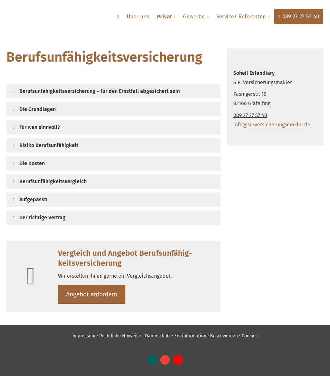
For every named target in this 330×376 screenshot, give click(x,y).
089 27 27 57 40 (250, 115)
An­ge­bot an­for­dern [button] (91, 294)
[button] (99, 91)
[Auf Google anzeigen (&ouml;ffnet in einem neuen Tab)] (165, 360)
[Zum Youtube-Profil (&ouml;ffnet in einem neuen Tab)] (178, 360)
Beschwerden (224, 336)
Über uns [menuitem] (138, 16)
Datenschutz (157, 336)
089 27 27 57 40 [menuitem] (298, 16)
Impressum (84, 336)
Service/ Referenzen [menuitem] (241, 16)
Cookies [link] (250, 336)
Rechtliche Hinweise (120, 336)
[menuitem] (118, 16)
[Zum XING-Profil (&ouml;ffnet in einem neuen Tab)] (152, 360)
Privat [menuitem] (164, 16)
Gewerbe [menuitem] (194, 16)
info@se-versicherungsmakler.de (271, 125)
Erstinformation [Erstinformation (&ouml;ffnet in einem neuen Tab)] (190, 336)
